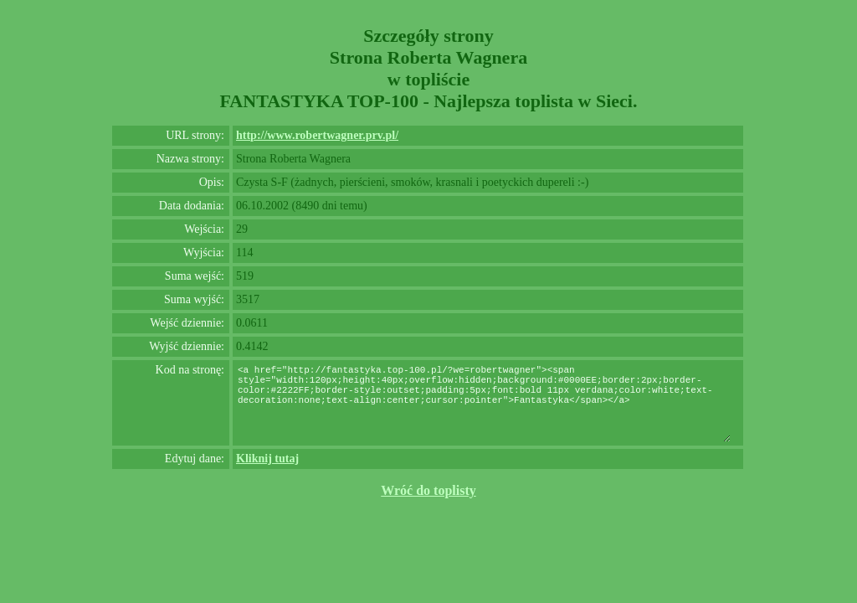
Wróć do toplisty (428, 490)
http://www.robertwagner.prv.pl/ (317, 135)
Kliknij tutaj (267, 458)
